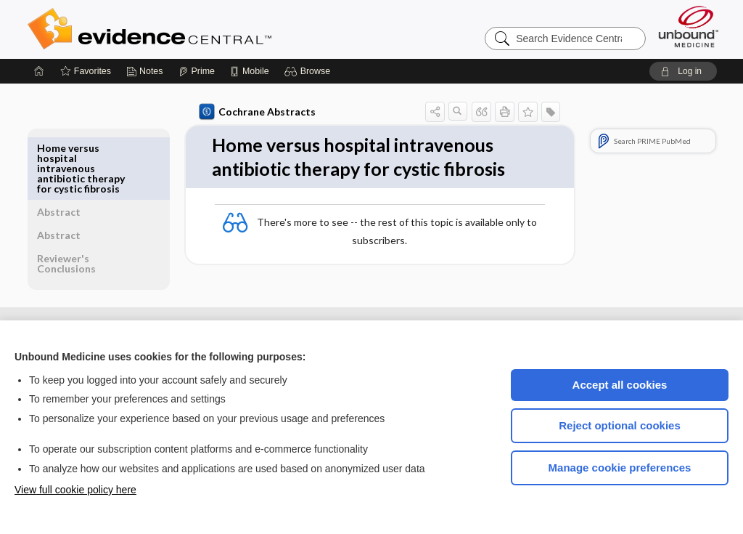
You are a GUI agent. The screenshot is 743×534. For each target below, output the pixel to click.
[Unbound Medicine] (689, 26)
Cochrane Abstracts (254, 112)
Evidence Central (207, 29)
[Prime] (196, 71)
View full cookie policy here (75, 489)
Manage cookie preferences (620, 467)
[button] (309, 71)
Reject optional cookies (620, 425)
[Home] (39, 71)
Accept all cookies (620, 385)
